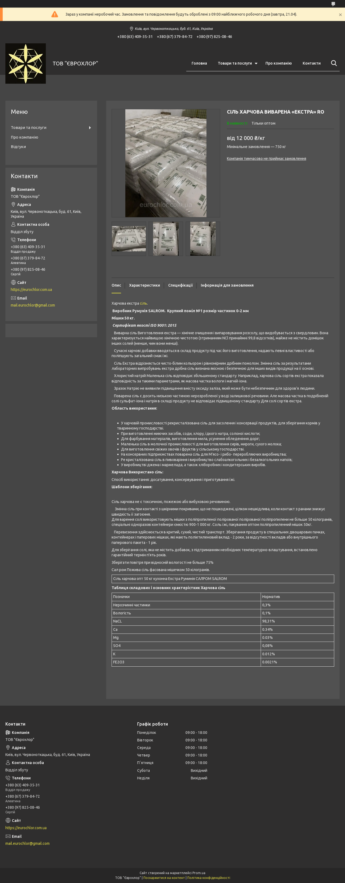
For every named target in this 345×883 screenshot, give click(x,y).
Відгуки (18, 146)
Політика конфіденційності (208, 878)
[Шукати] (333, 63)
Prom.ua (198, 873)
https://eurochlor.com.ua (31, 289)
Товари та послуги (235, 63)
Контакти (312, 63)
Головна (199, 63)
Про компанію (278, 63)
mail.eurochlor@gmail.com (33, 305)
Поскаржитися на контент (164, 878)
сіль (143, 303)
